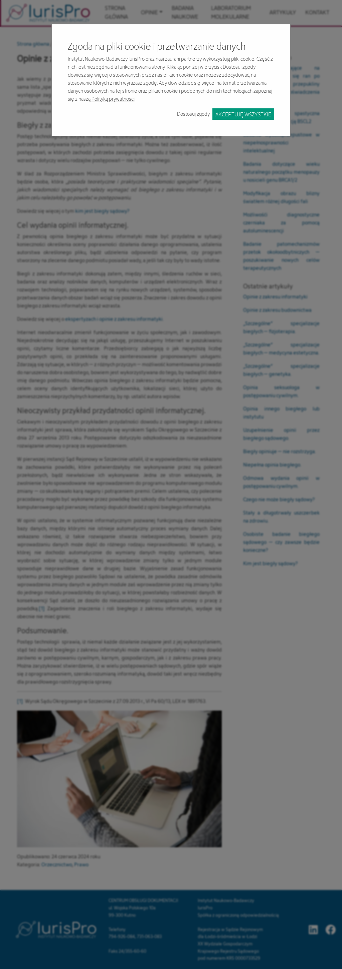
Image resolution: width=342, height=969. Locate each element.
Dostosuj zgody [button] (193, 114)
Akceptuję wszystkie (243, 114)
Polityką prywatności (113, 99)
